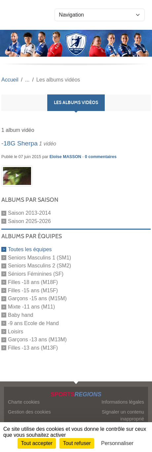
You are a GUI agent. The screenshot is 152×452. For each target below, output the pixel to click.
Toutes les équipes (30, 249)
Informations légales (122, 402)
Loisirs (15, 331)
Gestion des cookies (29, 412)
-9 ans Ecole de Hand (33, 323)
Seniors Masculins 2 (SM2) (39, 265)
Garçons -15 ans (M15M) (37, 298)
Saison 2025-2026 (29, 221)
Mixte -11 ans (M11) (31, 307)
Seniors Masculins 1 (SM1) (39, 257)
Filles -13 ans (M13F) (33, 348)
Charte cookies (24, 402)
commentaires (102, 156)
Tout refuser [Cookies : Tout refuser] (77, 443)
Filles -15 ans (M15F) (33, 290)
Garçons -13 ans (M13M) (37, 339)
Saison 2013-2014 (29, 213)
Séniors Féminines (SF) (35, 274)
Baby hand (20, 315)
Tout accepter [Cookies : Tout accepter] (37, 443)
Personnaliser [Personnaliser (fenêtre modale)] (117, 443)
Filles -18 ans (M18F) (33, 282)
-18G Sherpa (19, 143)
